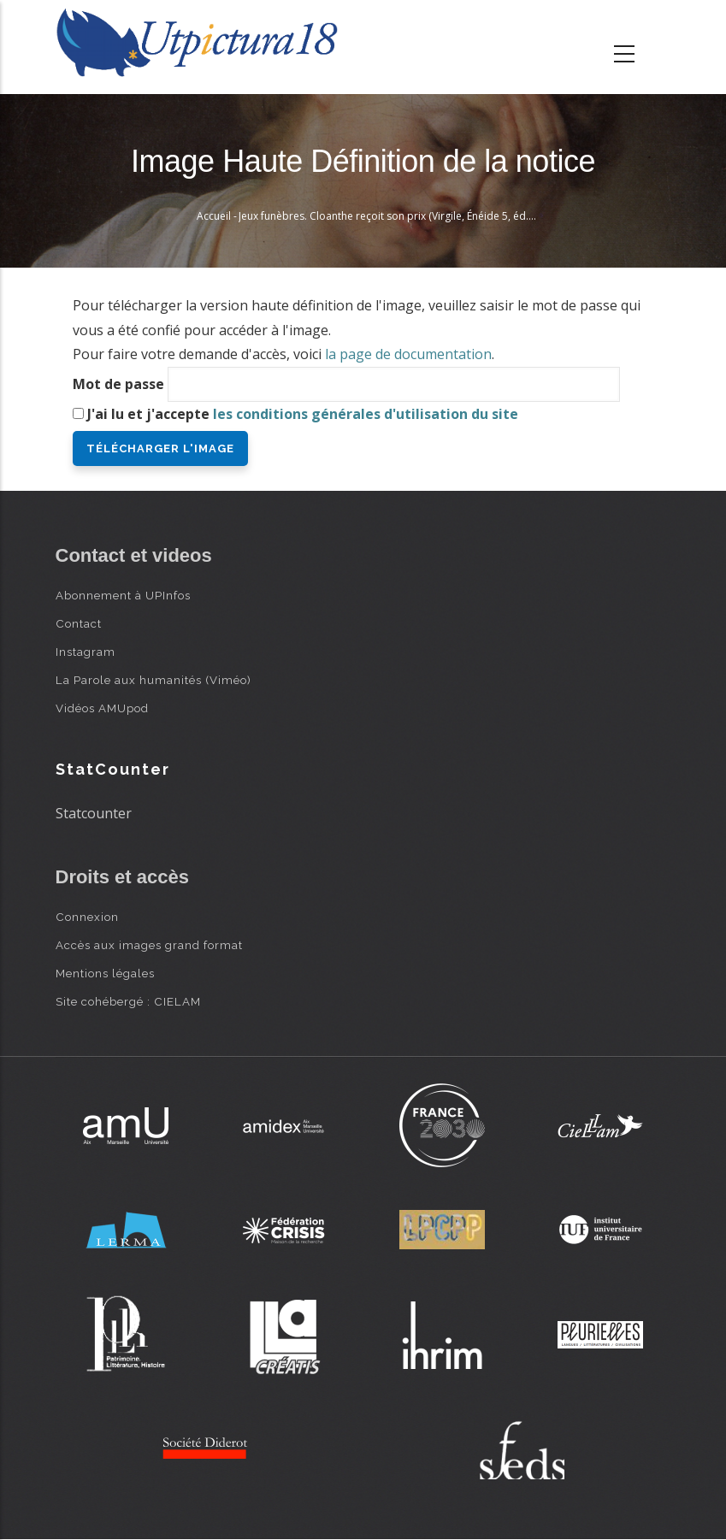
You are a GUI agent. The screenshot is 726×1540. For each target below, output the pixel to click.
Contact (79, 623)
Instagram (85, 651)
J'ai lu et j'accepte (302, 413)
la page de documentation (408, 354)
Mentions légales (105, 973)
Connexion (87, 916)
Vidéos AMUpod (102, 708)
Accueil (214, 216)
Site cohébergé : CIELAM (128, 1001)
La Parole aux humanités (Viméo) (153, 680)
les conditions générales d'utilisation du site (365, 413)
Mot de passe (118, 384)
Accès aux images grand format (149, 945)
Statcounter (94, 813)
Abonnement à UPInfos (123, 595)
